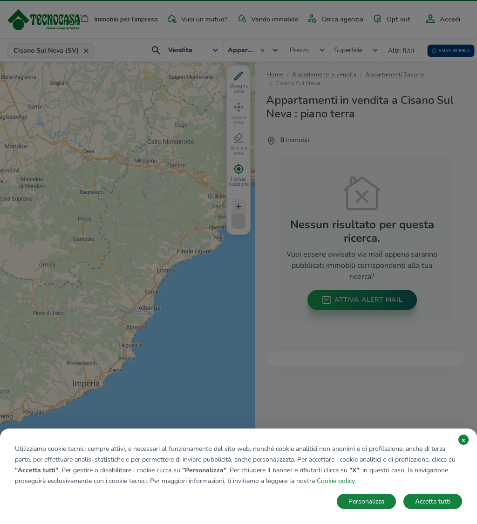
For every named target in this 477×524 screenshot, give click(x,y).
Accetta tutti (432, 501)
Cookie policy (335, 480)
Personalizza (366, 501)
